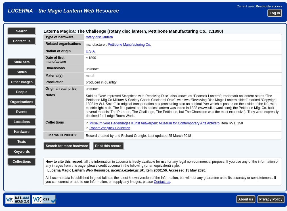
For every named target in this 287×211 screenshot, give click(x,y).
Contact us (21, 41)
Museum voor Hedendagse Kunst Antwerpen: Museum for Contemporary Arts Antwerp (154, 123)
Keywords (22, 152)
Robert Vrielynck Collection (109, 128)
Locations (22, 122)
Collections (21, 162)
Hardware (22, 132)
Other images (22, 82)
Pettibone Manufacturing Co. (129, 45)
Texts (21, 142)
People (21, 92)
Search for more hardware (67, 146)
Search (21, 31)
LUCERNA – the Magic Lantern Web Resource (63, 11)
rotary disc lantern (99, 37)
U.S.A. (91, 51)
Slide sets (22, 62)
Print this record (108, 146)
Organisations (21, 102)
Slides (22, 72)
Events (21, 112)
